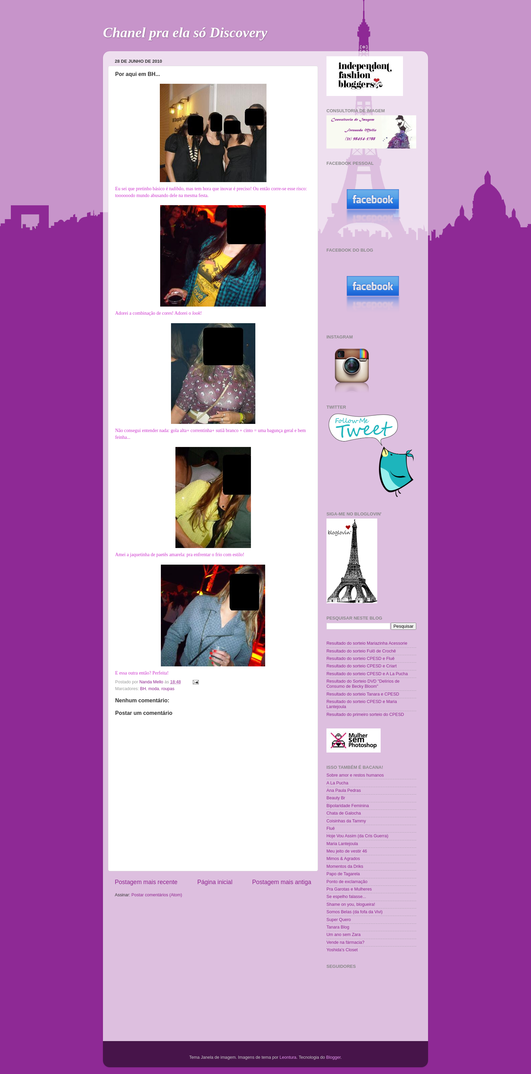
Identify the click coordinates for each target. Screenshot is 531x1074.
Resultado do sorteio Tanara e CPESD (362, 694)
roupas (168, 688)
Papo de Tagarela (343, 874)
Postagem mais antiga (281, 882)
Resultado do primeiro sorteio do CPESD (365, 714)
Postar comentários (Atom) (156, 895)
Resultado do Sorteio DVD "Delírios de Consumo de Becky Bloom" (363, 684)
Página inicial (214, 882)
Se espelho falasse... (346, 896)
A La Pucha (337, 783)
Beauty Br (335, 798)
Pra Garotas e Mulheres (349, 889)
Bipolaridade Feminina (347, 805)
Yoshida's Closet (342, 950)
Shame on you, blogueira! (350, 904)
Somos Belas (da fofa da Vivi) (354, 912)
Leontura (287, 1057)
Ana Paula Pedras (343, 790)
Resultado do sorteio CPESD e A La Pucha (367, 673)
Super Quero (338, 919)
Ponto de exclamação (346, 881)
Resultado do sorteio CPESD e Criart (361, 666)
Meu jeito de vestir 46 (346, 851)
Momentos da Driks (344, 866)
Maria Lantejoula (342, 843)
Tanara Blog (337, 927)
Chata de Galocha (343, 813)
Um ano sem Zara (343, 934)
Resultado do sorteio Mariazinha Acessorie (366, 643)
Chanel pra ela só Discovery (185, 32)
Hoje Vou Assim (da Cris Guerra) (357, 836)
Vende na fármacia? (345, 942)
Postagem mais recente (146, 882)
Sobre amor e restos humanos (355, 775)
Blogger (333, 1057)
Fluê (330, 828)
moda (153, 688)
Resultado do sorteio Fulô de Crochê (361, 651)
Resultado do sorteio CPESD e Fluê (360, 658)
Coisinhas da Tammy (346, 821)
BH (143, 688)
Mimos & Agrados (343, 858)
